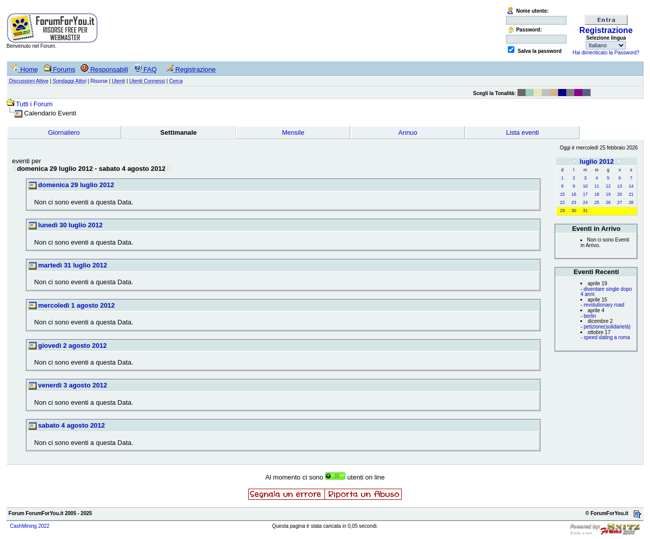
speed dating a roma (606, 337)
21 (631, 194)
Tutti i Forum (34, 104)
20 (620, 194)
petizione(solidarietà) (606, 327)
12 (608, 186)
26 (608, 202)
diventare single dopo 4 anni (606, 291)
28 (631, 202)
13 (620, 186)
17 (585, 194)
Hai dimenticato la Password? (605, 52)
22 (562, 202)
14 (631, 186)
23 (573, 202)
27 (620, 202)
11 (596, 186)
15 (562, 194)
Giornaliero (64, 132)
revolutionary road (603, 305)
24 (585, 202)
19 (608, 194)
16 (573, 194)
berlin (589, 316)
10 (585, 186)
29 (562, 210)
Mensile (293, 132)
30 (573, 210)
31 (585, 210)
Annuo (408, 132)
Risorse (99, 81)
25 (596, 202)
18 (596, 194)
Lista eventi (522, 132)
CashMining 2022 (30, 526)
